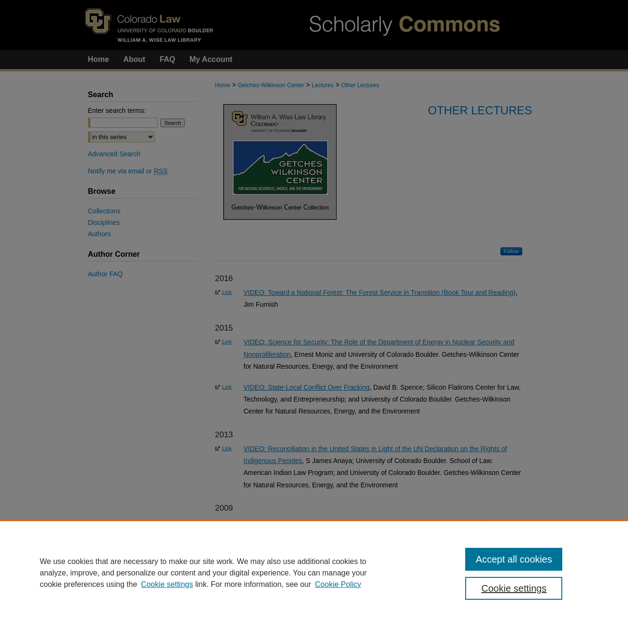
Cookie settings (167, 584)
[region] (314, 572)
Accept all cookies (514, 559)
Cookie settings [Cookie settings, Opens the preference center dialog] (514, 588)
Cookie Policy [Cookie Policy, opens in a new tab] (338, 584)
